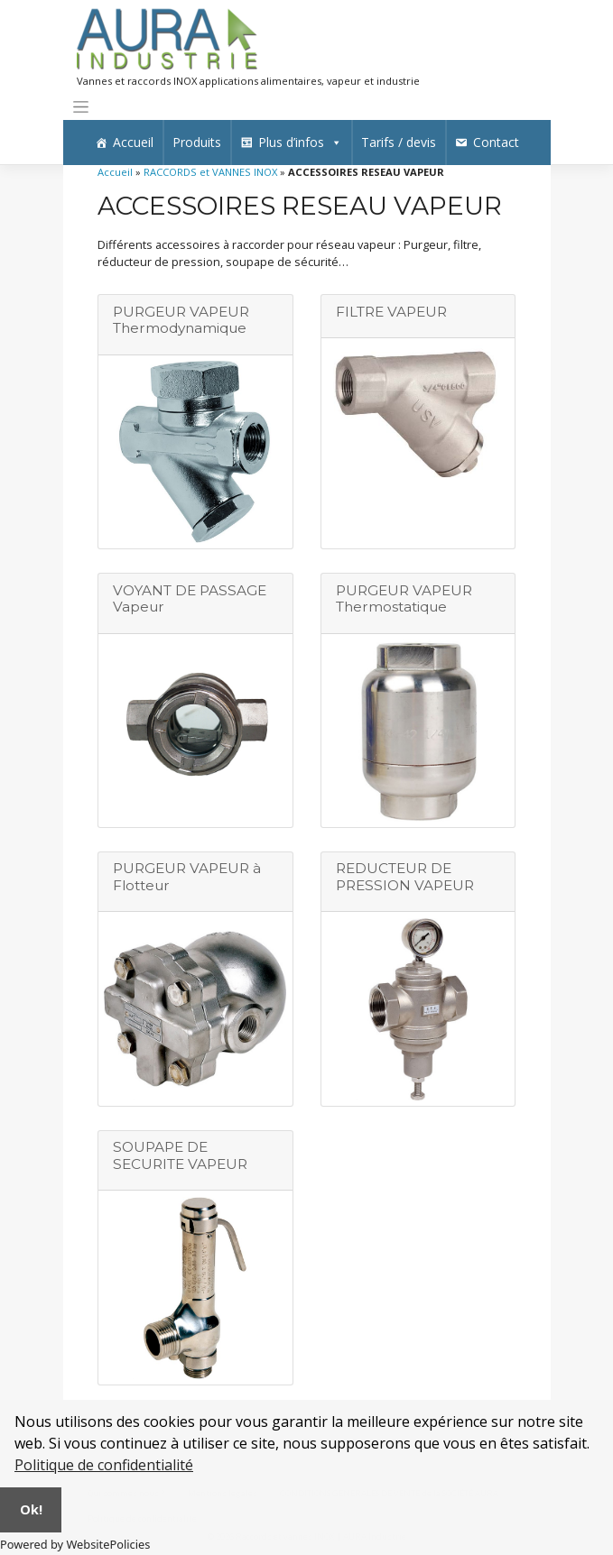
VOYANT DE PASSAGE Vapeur (189, 598)
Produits (196, 142)
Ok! (31, 1509)
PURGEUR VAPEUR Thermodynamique (181, 319)
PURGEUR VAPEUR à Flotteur (187, 876)
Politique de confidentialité (103, 1465)
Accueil (133, 142)
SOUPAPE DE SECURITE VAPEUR (180, 1155)
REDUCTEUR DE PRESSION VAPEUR (405, 876)
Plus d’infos (300, 142)
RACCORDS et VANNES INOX (210, 172)
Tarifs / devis (398, 142)
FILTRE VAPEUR (391, 311)
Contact (496, 142)
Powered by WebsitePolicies (75, 1544)
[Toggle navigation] (81, 107)
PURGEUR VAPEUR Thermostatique (404, 598)
